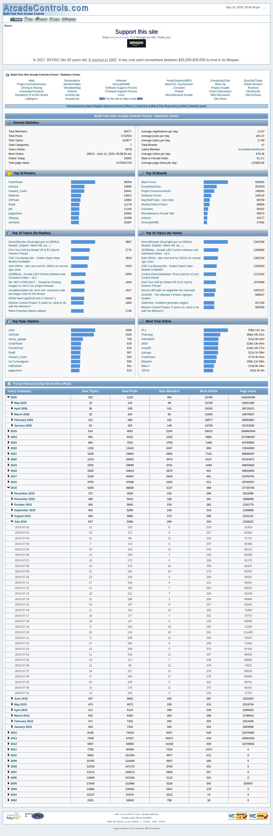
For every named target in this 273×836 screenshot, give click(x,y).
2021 (13, 453)
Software (121, 80)
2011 (13, 749)
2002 (13, 800)
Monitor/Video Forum (154, 204)
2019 (13, 465)
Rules (129, 106)
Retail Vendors (253, 84)
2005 (13, 783)
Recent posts (114, 106)
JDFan (145, 370)
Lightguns (31, 98)
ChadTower (15, 182)
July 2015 (20, 521)
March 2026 (21, 414)
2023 (13, 442)
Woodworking (72, 87)
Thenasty (147, 334)
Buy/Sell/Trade (253, 80)
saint (11, 330)
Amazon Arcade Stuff (122, 37)
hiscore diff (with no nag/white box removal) (168, 290)
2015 (13, 487)
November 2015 (24, 499)
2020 (13, 459)
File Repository (169, 106)
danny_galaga (17, 339)
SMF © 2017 (134, 814)
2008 (13, 766)
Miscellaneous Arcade (179, 95)
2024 (13, 437)
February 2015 (23, 721)
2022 (13, 448)
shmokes (14, 222)
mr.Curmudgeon (18, 361)
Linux (121, 95)
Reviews (253, 87)
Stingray (13, 218)
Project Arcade (220, 87)
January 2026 (23, 425)
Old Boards (253, 91)
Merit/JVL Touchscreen (179, 84)
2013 (13, 738)
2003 (13, 794)
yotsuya (13, 186)
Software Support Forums (121, 87)
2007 (13, 772)
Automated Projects (31, 91)
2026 (13, 397)
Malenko (13, 195)
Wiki (153, 106)
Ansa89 (146, 348)
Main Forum (148, 182)
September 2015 (25, 510)
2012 (13, 744)
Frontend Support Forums (121, 91)
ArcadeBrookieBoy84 (251, 149)
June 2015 (21, 698)
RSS (184, 106)
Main (32, 80)
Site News (220, 98)
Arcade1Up (72, 98)
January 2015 (23, 726)
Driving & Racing (31, 87)
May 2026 (20, 403)
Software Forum (151, 195)
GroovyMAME (121, 84)
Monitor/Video (72, 84)
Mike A (145, 366)
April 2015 (20, 710)
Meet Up (220, 84)
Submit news (197, 106)
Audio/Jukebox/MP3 (179, 80)
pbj (10, 209)
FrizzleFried (15, 348)
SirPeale (13, 200)
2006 (13, 777)
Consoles (179, 87)
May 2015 (20, 704)
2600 (144, 343)
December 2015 (24, 493)
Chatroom (141, 106)
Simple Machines (150, 814)
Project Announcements (31, 84)
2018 (13, 470)
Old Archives (253, 95)
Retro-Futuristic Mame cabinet (27, 310)
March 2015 (21, 715)
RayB (11, 204)
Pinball (179, 91)
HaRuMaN (14, 366)
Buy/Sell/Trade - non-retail (157, 200)
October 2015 (23, 504)
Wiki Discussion (220, 95)
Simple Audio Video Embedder (137, 818)
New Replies (95, 106)
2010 (13, 755)
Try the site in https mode (121, 98)
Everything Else (220, 80)
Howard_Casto (17, 191)
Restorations (72, 80)
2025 (13, 431)
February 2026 (23, 420)
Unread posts (75, 106)
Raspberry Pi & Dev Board (31, 95)
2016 (13, 482)
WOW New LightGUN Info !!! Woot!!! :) (32, 298)
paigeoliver (15, 213)
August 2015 (22, 516)
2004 (13, 789)
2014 (13, 732)
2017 (13, 476)
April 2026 (20, 408)
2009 (13, 761)
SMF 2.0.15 (120, 814)
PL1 (143, 330)
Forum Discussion (220, 91)
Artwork (72, 91)
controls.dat (72, 95)
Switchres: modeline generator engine (164, 302)
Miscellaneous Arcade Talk (157, 213)
